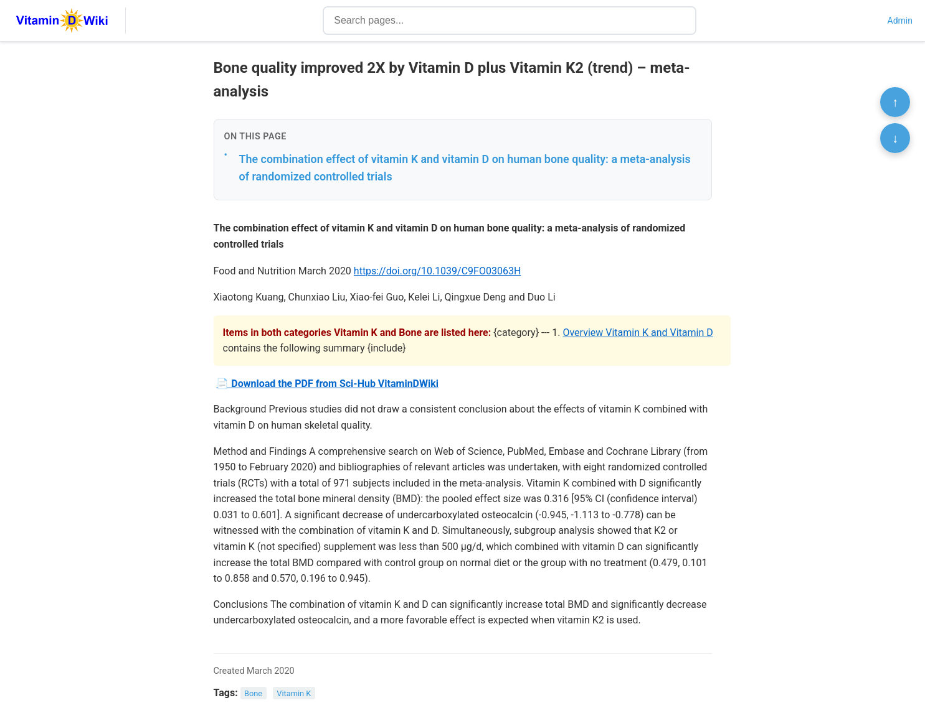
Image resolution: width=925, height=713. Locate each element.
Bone (253, 693)
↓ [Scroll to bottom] (895, 138)
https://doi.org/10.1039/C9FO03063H (437, 271)
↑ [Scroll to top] (895, 102)
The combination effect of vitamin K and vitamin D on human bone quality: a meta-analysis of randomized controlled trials (465, 168)
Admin (900, 21)
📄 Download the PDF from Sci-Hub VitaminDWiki (327, 383)
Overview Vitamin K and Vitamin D (637, 332)
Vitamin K (294, 693)
